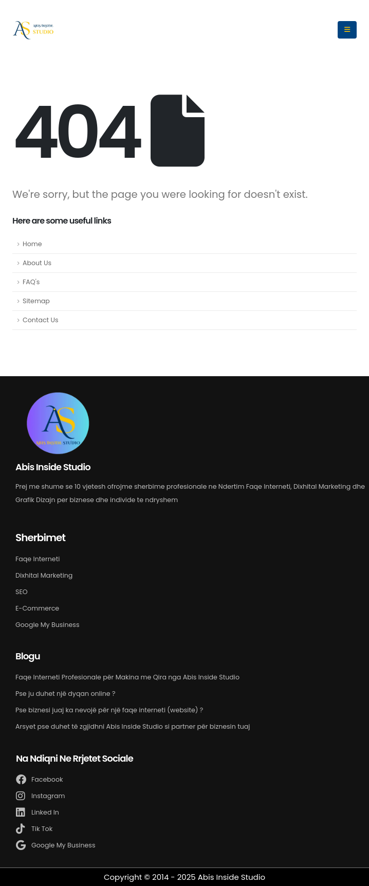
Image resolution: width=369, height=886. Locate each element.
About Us (37, 263)
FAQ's (31, 282)
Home (32, 243)
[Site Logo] (33, 30)
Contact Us (41, 320)
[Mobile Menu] (347, 30)
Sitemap (36, 301)
